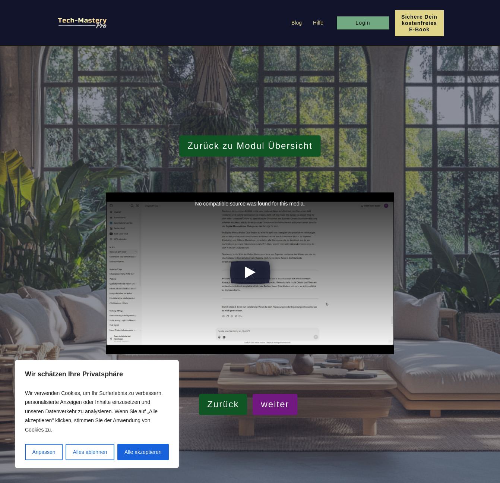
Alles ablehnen (90, 452)
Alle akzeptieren (143, 452)
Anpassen (43, 452)
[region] (97, 414)
